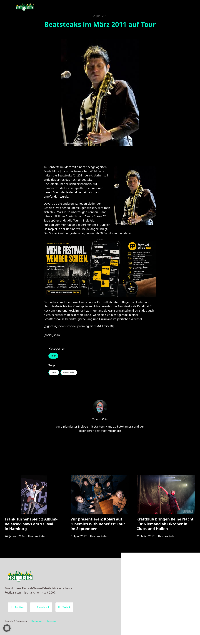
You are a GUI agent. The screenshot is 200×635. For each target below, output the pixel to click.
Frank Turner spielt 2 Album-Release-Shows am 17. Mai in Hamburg (31, 525)
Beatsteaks (69, 372)
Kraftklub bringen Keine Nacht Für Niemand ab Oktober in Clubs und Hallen (164, 525)
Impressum (52, 621)
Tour (53, 355)
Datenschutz (36, 621)
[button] (7, 628)
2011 (53, 372)
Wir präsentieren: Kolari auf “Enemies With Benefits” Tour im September (98, 525)
